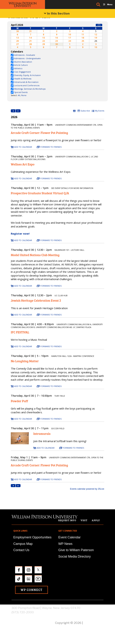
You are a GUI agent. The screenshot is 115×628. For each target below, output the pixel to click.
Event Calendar (69, 537)
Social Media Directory (74, 556)
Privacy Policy (93, 623)
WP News (65, 544)
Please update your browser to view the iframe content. (56, 36)
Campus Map (23, 544)
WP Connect (31, 590)
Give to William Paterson (76, 550)
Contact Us (21, 550)
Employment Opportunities (32, 537)
